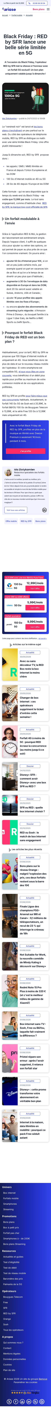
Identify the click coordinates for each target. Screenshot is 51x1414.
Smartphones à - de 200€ (16, 1238)
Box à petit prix (11, 1227)
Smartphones (10, 1203)
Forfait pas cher (11, 1233)
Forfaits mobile (10, 1198)
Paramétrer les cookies (25, 1382)
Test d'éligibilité (11, 1262)
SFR (5, 1308)
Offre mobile (11, 521)
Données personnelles (14, 1359)
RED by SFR (26, 521)
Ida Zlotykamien (9, 118)
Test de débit (10, 1267)
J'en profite (25, 451)
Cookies (7, 1364)
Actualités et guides (13, 1256)
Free (5, 1302)
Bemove (43, 1379)
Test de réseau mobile (14, 1273)
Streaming (8, 1209)
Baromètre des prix (13, 1278)
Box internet (9, 1192)
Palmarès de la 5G (12, 1284)
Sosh (5, 1324)
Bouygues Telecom (13, 1297)
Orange (7, 1319)
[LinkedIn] (44, 510)
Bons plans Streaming (14, 1244)
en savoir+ (43, 638)
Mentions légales (11, 1353)
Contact (7, 1348)
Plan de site (9, 1370)
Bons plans (40, 521)
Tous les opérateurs (13, 1330)
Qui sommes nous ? (13, 1342)
